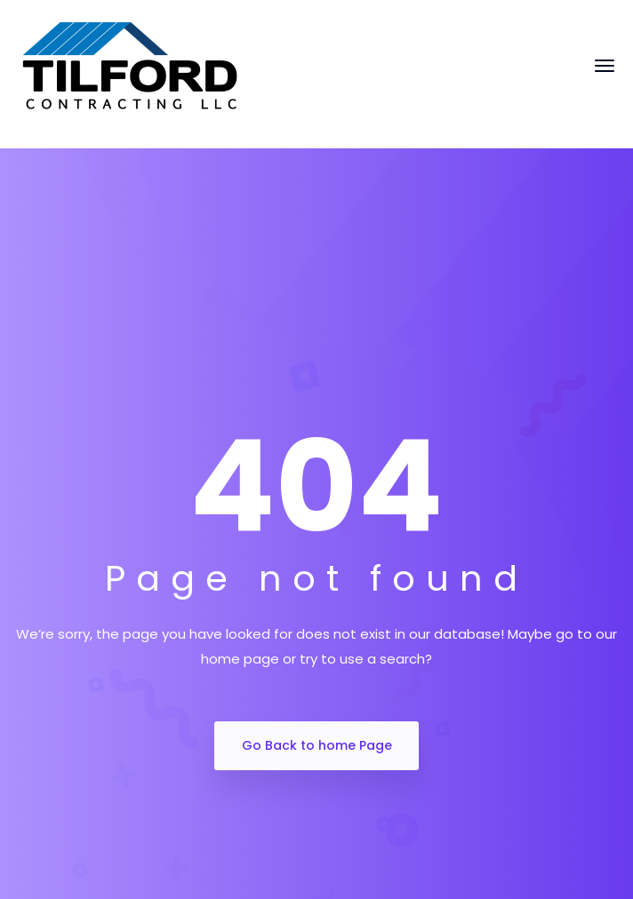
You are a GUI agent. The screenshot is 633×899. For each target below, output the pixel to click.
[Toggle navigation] (604, 74)
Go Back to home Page (317, 745)
